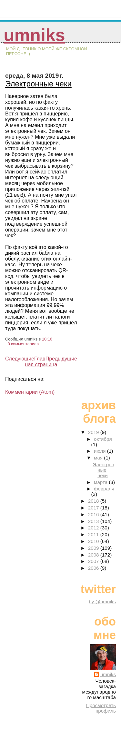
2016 (94, 514)
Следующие (19, 358)
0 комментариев (23, 343)
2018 (94, 501)
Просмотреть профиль (101, 708)
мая (99, 457)
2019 (94, 432)
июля (100, 451)
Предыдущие (61, 358)
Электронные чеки (38, 83)
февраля (104, 488)
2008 (94, 554)
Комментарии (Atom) (30, 392)
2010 (94, 541)
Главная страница (41, 361)
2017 (94, 507)
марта (101, 482)
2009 (94, 548)
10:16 (47, 339)
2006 (94, 568)
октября (103, 439)
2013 (94, 521)
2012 (94, 527)
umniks (34, 35)
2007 (94, 561)
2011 (94, 534)
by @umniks (102, 601)
